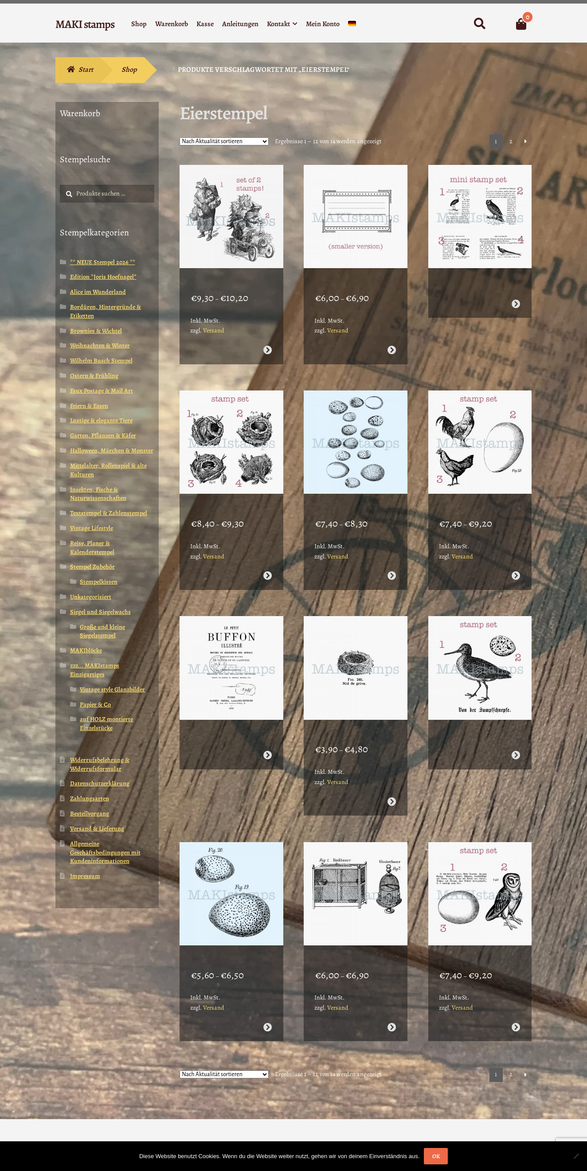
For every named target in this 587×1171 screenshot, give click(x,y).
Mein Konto (323, 24)
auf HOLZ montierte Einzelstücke (106, 723)
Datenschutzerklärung (99, 783)
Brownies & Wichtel (96, 331)
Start (85, 69)
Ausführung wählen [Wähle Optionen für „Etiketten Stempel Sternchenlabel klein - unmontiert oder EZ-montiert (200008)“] (391, 338)
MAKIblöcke (86, 650)
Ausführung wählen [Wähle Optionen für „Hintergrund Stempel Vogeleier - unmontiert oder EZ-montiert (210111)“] (391, 553)
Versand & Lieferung (97, 828)
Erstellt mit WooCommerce (94, 1120)
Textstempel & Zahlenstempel (108, 513)
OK (436, 1156)
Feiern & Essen (89, 406)
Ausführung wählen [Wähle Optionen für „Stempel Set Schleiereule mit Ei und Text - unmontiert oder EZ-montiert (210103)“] (516, 981)
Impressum (85, 876)
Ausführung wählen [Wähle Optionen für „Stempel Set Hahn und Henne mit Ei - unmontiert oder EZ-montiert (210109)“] (516, 553)
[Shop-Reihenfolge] (224, 141)
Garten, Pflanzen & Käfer (103, 435)
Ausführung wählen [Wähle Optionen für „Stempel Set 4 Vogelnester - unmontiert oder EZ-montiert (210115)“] (267, 553)
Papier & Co (95, 704)
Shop (139, 24)
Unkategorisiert (90, 597)
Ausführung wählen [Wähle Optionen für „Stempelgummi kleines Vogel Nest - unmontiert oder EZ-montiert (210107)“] (391, 767)
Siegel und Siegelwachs (100, 612)
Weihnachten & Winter (100, 345)
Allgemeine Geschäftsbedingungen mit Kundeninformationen (105, 852)
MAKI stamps (84, 24)
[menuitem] (352, 25)
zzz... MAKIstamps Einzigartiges (94, 670)
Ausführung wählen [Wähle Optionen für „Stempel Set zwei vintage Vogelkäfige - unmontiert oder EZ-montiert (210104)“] (391, 981)
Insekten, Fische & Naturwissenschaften (98, 494)
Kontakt (278, 24)
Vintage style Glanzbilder (112, 689)
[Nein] (575, 1155)
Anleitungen (240, 24)
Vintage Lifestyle (91, 528)
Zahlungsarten (89, 798)
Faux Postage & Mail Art (101, 390)
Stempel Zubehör (92, 566)
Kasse (205, 24)
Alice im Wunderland (98, 292)
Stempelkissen (98, 582)
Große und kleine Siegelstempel (102, 631)
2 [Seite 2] (511, 141)
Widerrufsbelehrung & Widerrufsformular (99, 764)
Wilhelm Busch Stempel (101, 360)
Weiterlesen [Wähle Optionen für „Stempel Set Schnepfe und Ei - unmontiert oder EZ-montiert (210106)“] (516, 721)
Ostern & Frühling (94, 375)
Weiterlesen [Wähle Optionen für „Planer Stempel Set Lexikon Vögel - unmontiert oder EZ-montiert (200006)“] (516, 292)
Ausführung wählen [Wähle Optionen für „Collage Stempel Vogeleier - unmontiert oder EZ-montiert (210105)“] (267, 981)
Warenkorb (171, 24)
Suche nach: (479, 24)
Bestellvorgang (89, 813)
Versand (213, 319)
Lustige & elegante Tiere (101, 420)
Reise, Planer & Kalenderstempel (92, 547)
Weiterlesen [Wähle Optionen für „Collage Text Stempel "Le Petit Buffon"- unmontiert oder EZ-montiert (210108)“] (267, 721)
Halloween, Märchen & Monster (111, 450)
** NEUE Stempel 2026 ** (102, 262)
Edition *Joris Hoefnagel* (103, 277)
